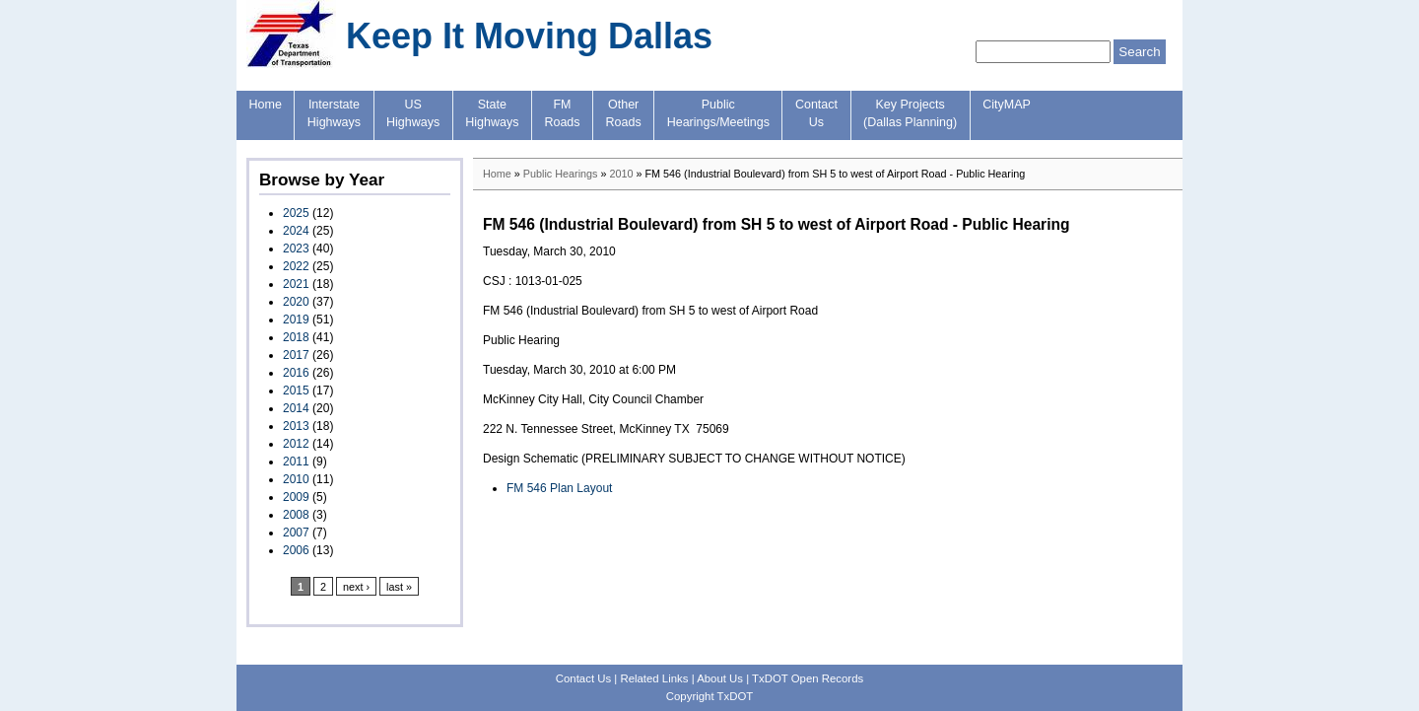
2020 (296, 302)
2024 (296, 231)
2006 (296, 550)
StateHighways (491, 113)
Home (265, 104)
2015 (296, 390)
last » (399, 587)
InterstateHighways (334, 113)
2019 (296, 319)
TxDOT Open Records (807, 678)
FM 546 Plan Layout (559, 488)
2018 (296, 337)
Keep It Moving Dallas (529, 36)
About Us (720, 678)
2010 (296, 479)
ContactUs (816, 113)
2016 (296, 373)
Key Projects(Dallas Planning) (910, 113)
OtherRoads (624, 113)
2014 (296, 408)
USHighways (412, 113)
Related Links (654, 678)
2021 (296, 284)
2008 (296, 515)
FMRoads (561, 113)
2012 (296, 444)
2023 (296, 248)
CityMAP (1006, 104)
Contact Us (583, 678)
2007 (296, 532)
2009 (296, 497)
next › (356, 587)
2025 (296, 213)
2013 (296, 426)
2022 (296, 266)
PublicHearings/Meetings (718, 113)
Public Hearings (560, 173)
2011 (296, 461)
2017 (296, 355)
